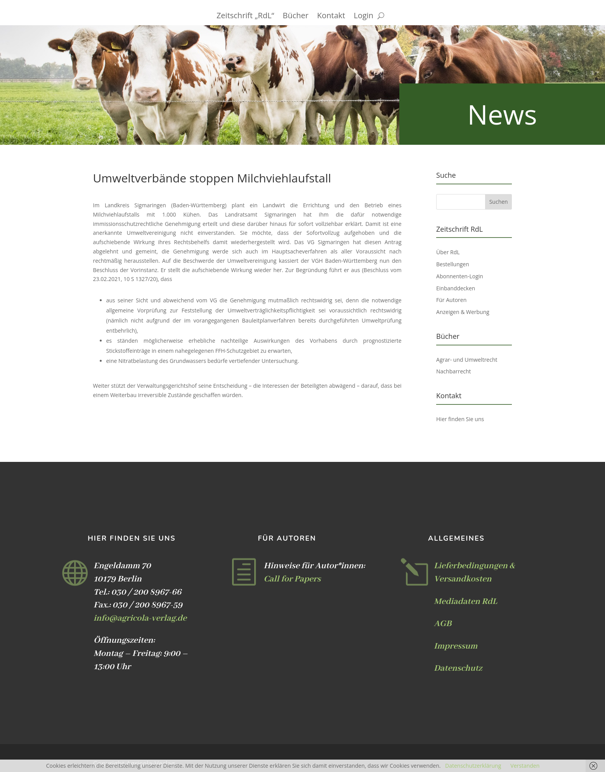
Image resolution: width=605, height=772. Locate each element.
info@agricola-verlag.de (140, 618)
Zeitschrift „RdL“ (245, 17)
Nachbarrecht (453, 371)
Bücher (296, 17)
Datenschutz (458, 668)
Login (363, 17)
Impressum (455, 646)
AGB (442, 623)
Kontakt (331, 17)
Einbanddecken (455, 288)
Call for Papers (292, 579)
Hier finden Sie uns (460, 419)
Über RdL (448, 252)
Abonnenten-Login (459, 276)
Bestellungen (452, 264)
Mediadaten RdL (465, 601)
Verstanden (524, 765)
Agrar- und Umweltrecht (466, 359)
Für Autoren (451, 300)
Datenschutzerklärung (473, 765)
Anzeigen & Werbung (462, 312)
